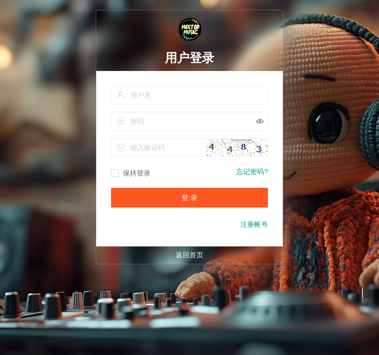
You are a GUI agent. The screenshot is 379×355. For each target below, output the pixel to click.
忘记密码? (252, 172)
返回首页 (189, 255)
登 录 (189, 198)
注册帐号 (254, 224)
